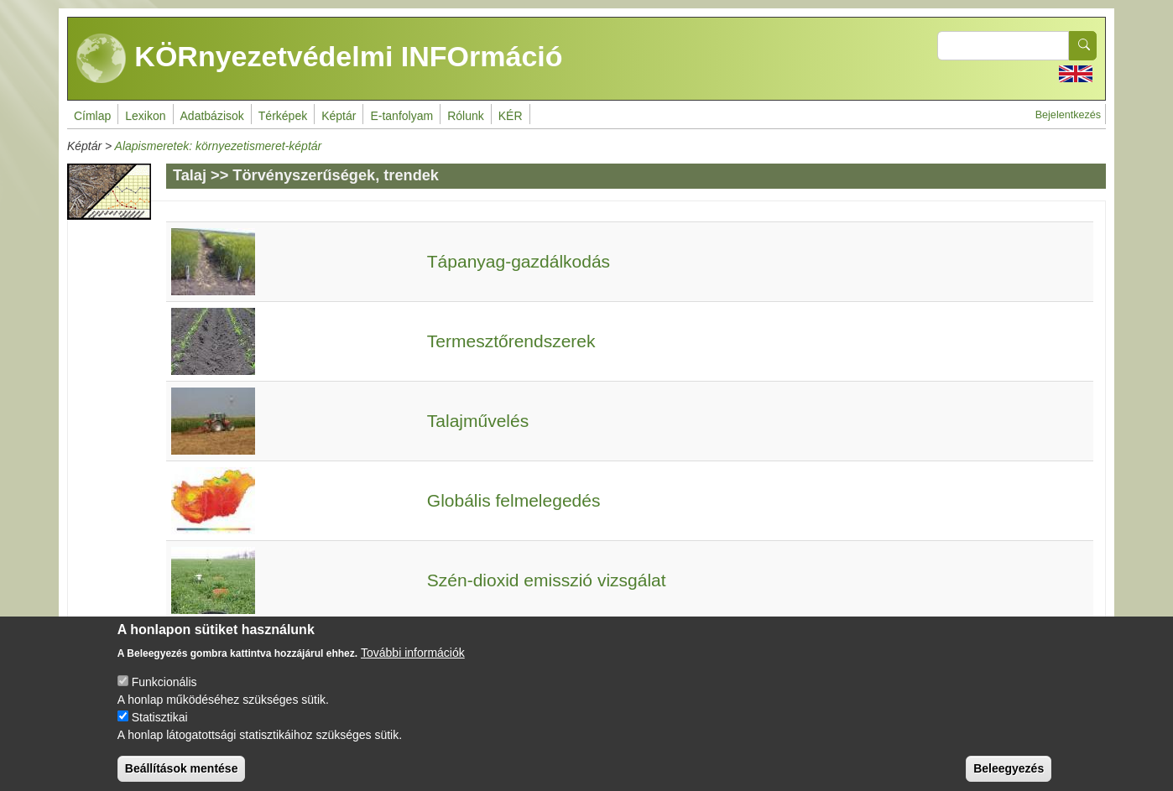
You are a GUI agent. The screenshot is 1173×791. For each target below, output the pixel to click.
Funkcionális (164, 693)
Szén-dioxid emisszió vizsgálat (546, 580)
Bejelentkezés (1068, 115)
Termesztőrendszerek (511, 341)
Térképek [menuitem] (282, 115)
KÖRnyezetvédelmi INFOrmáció (319, 59)
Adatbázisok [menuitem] (212, 115)
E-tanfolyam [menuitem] (401, 115)
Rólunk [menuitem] (465, 115)
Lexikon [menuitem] (145, 115)
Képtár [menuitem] (338, 115)
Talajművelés (478, 420)
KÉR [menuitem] (510, 115)
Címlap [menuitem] (92, 115)
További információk (413, 663)
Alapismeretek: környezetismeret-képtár (218, 146)
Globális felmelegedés (514, 500)
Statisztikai (160, 728)
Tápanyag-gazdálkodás (518, 261)
